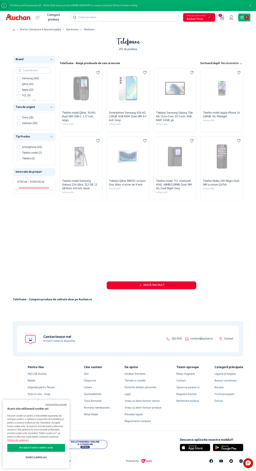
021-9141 (177, 338)
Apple (27, 90)
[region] (36, 434)
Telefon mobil (32, 153)
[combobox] (125, 17)
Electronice (72, 29)
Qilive (27, 84)
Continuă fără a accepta (56, 405)
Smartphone (32, 147)
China (27, 117)
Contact (228, 338)
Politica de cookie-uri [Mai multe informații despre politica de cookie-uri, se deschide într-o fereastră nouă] (18, 440)
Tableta (28, 158)
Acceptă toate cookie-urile (36, 448)
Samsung (30, 78)
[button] (199, 17)
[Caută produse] (74, 17)
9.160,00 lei (36, 181)
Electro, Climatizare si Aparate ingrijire (40, 29)
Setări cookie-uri (36, 457)
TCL (26, 95)
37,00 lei (22, 181)
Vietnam (29, 123)
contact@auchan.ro (201, 338)
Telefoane (89, 29)
